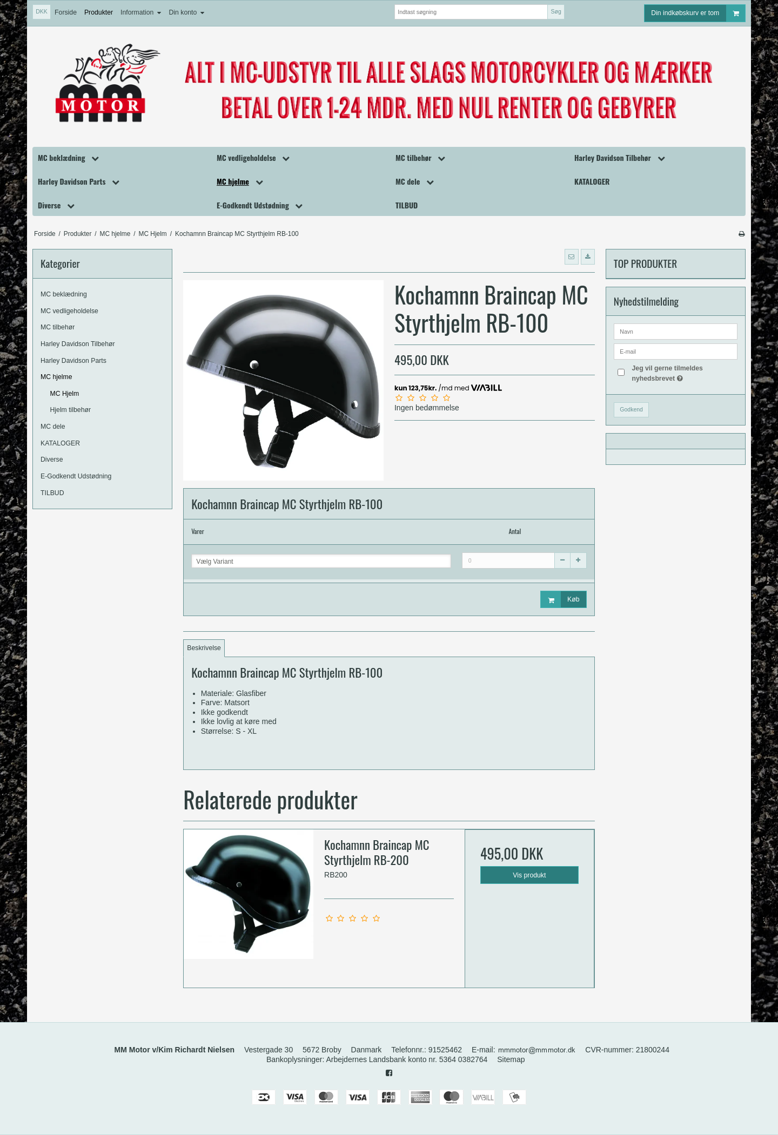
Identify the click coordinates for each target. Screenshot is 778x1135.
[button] (572, 256)
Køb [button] (560, 599)
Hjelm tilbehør (70, 410)
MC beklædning (64, 294)
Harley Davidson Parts (73, 360)
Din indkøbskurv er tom (698, 13)
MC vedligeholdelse (69, 311)
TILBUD (52, 493)
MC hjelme (56, 377)
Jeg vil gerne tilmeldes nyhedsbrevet (683, 372)
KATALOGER (60, 443)
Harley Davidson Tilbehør (78, 344)
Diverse (52, 459)
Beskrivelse (204, 648)
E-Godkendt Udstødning (76, 476)
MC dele (53, 426)
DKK (42, 11)
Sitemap (511, 1059)
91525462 (445, 1049)
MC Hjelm (64, 393)
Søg (556, 11)
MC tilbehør (58, 327)
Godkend (631, 409)
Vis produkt (529, 875)
